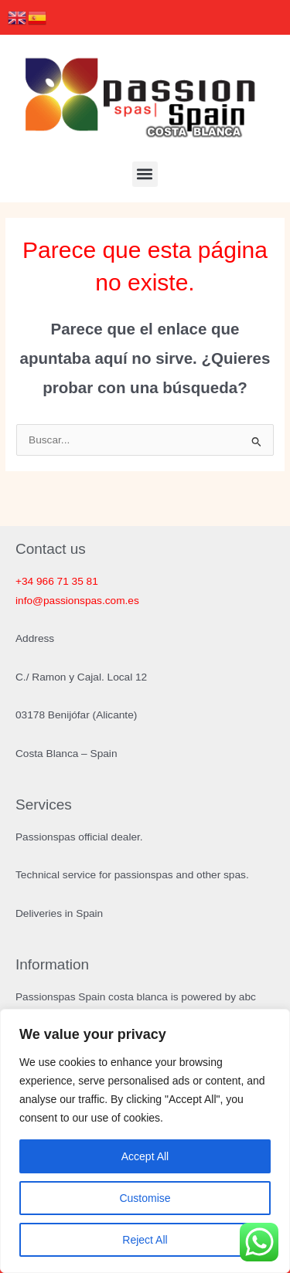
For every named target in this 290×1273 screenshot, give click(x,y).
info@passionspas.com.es (77, 600)
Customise (144, 1198)
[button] (145, 174)
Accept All (145, 1156)
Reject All (144, 1240)
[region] (145, 1141)
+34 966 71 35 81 (56, 581)
